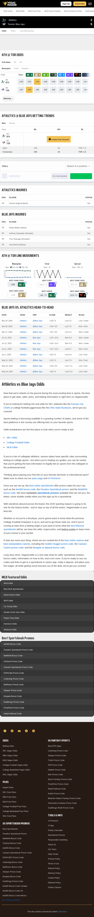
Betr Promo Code (55, 774)
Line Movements (27, 31)
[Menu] (90, 4)
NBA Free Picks (9, 797)
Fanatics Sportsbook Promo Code (18, 650)
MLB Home (8, 11)
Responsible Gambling (57, 840)
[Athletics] (7, 82)
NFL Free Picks (9, 792)
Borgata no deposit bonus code (49, 547)
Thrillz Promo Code (56, 760)
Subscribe (79, 4)
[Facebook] (5, 731)
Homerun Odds (10, 624)
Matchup (7, 99)
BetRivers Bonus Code (12, 867)
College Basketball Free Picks (15, 811)
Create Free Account (59, 139)
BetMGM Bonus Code (13, 655)
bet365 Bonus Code (12, 644)
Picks (13, 31)
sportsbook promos (48, 493)
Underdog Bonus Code (12, 862)
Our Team (52, 849)
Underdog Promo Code (14, 679)
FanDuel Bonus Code (12, 843)
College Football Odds (18, 442)
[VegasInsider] (47, 725)
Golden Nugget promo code (59, 544)
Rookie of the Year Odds (14, 612)
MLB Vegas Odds (10, 760)
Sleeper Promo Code (13, 690)
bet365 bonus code (25, 489)
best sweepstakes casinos (17, 544)
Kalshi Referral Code (13, 713)
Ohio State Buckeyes (60, 407)
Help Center (53, 854)
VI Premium (53, 821)
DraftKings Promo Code (14, 702)
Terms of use (53, 863)
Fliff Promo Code (55, 765)
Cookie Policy (54, 878)
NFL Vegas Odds (10, 751)
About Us (52, 844)
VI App (51, 825)
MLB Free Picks (9, 802)
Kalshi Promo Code (56, 793)
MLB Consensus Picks (73, 11)
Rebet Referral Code (57, 789)
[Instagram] (34, 731)
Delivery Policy (54, 873)
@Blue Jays (37, 321)
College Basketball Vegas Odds (16, 770)
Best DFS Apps (54, 746)
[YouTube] (19, 731)
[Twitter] (12, 731)
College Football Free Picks (14, 806)
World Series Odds (12, 595)
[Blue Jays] (7, 90)
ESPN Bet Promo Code (14, 673)
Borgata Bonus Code (13, 696)
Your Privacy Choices (11, 900)
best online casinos (74, 540)
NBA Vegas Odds (10, 755)
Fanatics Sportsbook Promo (15, 834)
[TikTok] (27, 731)
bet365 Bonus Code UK (13, 891)
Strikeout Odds (10, 629)
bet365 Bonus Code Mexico (15, 895)
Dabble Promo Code (57, 770)
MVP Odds (8, 600)
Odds (4, 31)
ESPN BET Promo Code (13, 857)
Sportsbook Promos (56, 835)
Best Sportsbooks (10, 829)
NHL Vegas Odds (10, 774)
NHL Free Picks (9, 816)
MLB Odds (20, 11)
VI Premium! (54, 478)
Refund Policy (54, 868)
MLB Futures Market (52, 11)
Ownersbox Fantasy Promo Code (62, 803)
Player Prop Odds (11, 618)
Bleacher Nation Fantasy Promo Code (64, 798)
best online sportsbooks (41, 485)
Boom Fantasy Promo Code (60, 779)
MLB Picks (34, 11)
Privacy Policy (54, 859)
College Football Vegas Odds (15, 765)
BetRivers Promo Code (14, 684)
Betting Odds (8, 746)
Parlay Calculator (55, 830)
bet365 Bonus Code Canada (15, 886)
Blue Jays (37, 338)
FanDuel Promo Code (13, 661)
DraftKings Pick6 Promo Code (61, 808)
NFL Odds (12, 437)
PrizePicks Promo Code (14, 708)
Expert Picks (8, 787)
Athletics (23, 321)
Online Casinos (54, 887)
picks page (37, 478)
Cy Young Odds (10, 606)
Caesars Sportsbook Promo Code (18, 667)
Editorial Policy (54, 882)
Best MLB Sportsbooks (13, 589)
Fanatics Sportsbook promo (55, 489)
